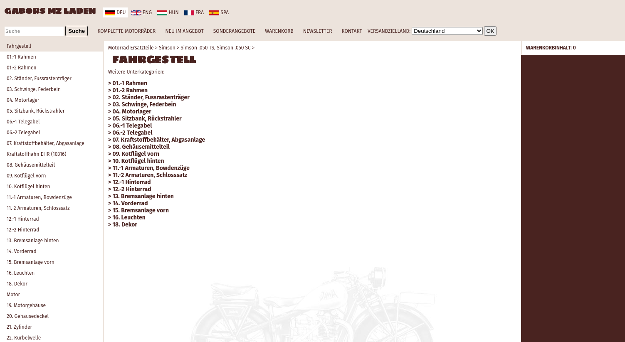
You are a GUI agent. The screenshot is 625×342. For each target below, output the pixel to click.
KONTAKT (352, 31)
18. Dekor (17, 284)
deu (115, 12)
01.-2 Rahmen (22, 68)
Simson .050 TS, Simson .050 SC (215, 48)
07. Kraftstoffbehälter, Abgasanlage (45, 143)
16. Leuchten (21, 273)
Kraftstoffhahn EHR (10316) (36, 154)
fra (194, 12)
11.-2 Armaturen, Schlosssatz (38, 208)
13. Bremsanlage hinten (33, 241)
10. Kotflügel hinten (28, 186)
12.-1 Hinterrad (23, 219)
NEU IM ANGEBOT (184, 31)
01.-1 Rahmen (21, 57)
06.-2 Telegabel (23, 132)
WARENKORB (279, 31)
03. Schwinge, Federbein (34, 89)
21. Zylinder (19, 327)
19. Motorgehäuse (26, 305)
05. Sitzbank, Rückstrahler (36, 111)
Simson (167, 48)
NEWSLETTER (317, 31)
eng (141, 12)
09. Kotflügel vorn (26, 176)
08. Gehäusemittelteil (31, 165)
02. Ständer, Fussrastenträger (39, 78)
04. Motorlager (23, 100)
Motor (13, 295)
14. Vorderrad (22, 251)
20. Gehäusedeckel (28, 316)
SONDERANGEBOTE (234, 31)
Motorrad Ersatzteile (131, 48)
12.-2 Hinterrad (23, 230)
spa (219, 12)
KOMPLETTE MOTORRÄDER (126, 31)
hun (167, 12)
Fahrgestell (19, 46)
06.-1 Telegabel (23, 122)
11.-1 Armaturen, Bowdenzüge (39, 197)
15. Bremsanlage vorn (30, 262)
